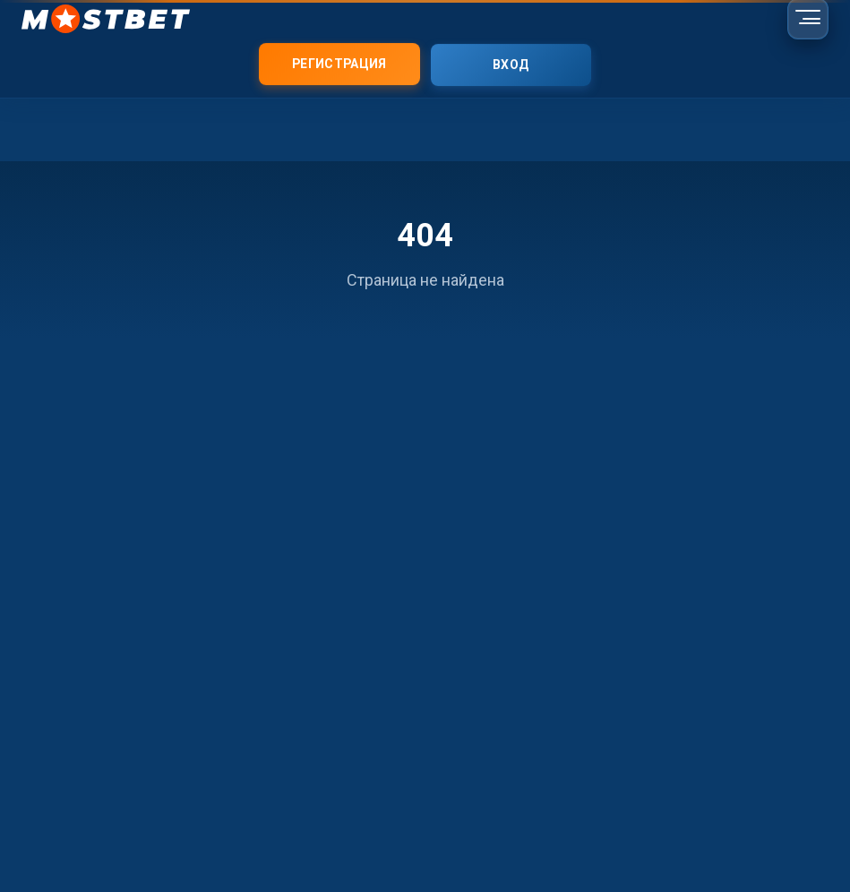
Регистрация (339, 64)
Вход (510, 65)
